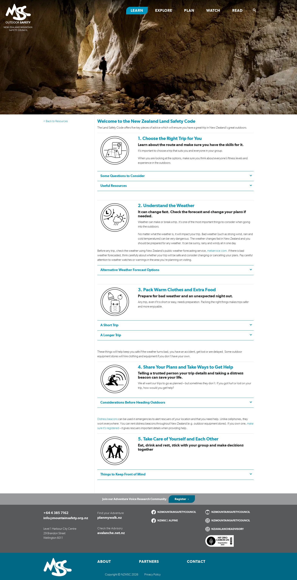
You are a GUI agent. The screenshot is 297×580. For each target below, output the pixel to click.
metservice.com (217, 250)
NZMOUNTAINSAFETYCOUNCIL (176, 512)
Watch (213, 10)
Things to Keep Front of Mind (122, 474)
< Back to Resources (55, 121)
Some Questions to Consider (122, 176)
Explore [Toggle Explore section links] (163, 10)
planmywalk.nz (109, 517)
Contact (196, 562)
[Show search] (254, 10)
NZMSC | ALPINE (167, 520)
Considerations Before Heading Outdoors (132, 402)
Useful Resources (113, 186)
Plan (189, 10)
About (104, 562)
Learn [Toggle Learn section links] (137, 10)
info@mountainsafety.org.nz (65, 518)
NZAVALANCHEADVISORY (227, 529)
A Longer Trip (110, 335)
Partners (149, 562)
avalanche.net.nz (111, 533)
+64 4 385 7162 (55, 513)
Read (237, 10)
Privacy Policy (152, 574)
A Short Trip (109, 325)
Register (180, 499)
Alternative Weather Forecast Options (129, 270)
